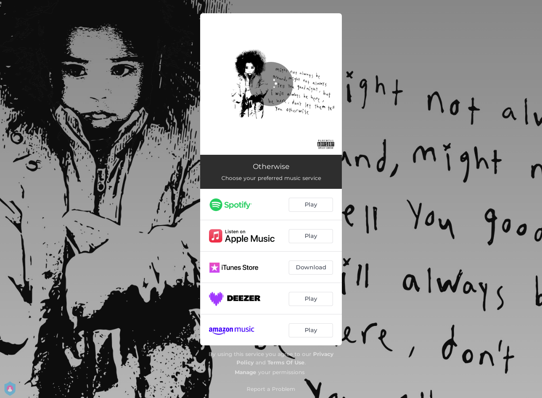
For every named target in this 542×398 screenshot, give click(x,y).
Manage (245, 372)
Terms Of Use (286, 362)
